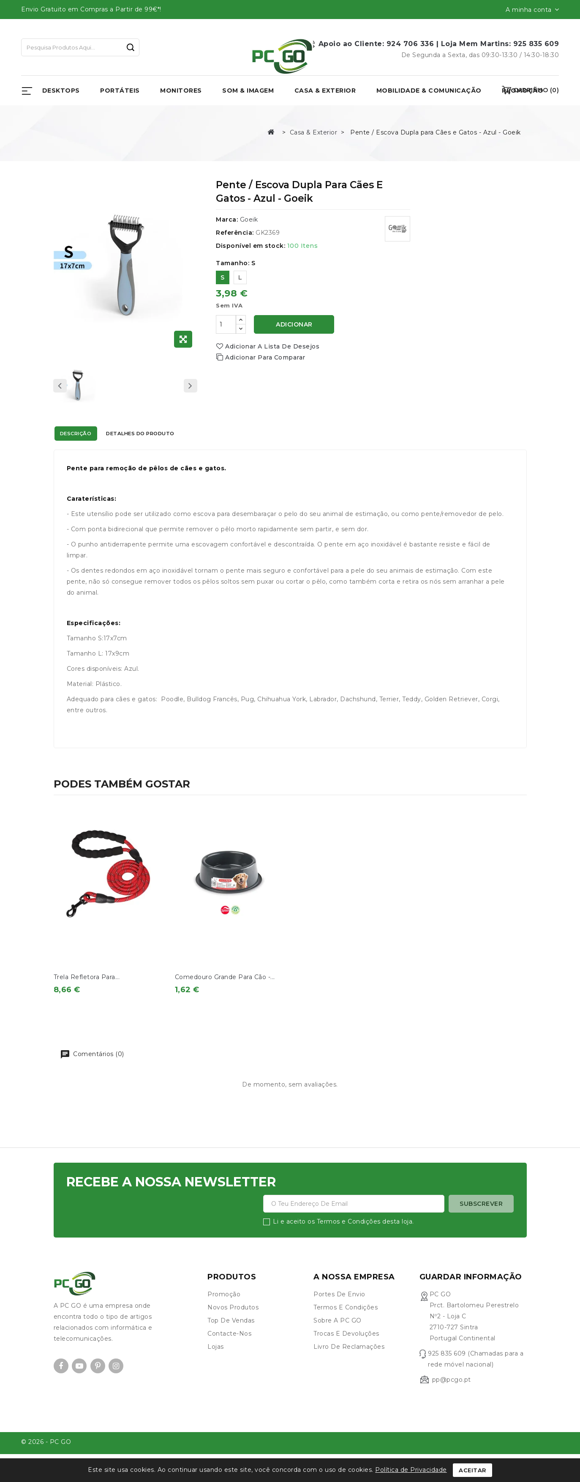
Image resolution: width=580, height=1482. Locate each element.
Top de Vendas (231, 1340)
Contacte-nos (229, 1353)
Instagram (116, 1385)
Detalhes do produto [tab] (175, 435)
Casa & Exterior (325, 90)
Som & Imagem (248, 90)
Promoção (223, 1314)
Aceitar (472, 1470)
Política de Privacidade (411, 1470)
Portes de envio (339, 1314)
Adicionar (294, 324)
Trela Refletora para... (87, 977)
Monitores (181, 90)
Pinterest (97, 1385)
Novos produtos (233, 1327)
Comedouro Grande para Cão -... (225, 977)
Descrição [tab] (86, 435)
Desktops (61, 90)
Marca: (227, 219)
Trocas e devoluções (346, 1353)
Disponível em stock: (250, 246)
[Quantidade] (226, 324)
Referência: (235, 232)
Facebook (61, 1385)
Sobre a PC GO (337, 1340)
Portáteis (120, 90)
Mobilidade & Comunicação (429, 90)
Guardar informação (470, 1296)
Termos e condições (345, 1327)
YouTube (79, 1385)
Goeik (249, 219)
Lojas (215, 1366)
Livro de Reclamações (348, 1366)
